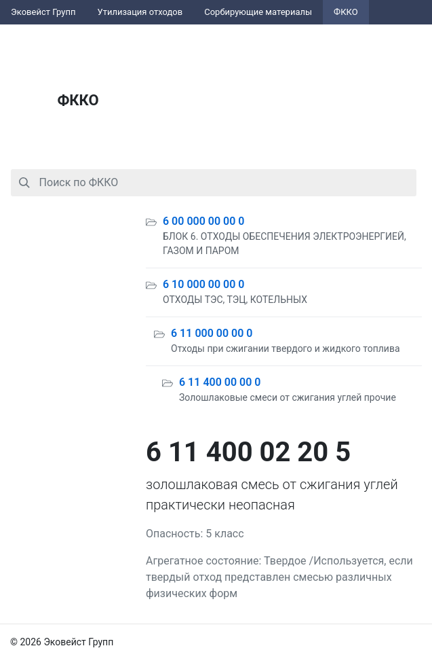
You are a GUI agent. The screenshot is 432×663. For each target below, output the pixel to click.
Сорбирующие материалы (258, 12)
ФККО (346, 12)
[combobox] (213, 182)
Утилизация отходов (140, 12)
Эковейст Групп (43, 12)
